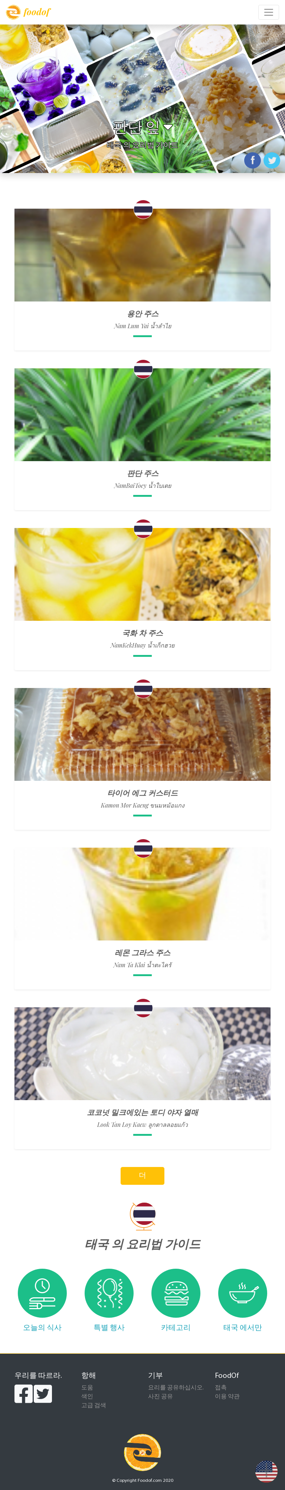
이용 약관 (227, 1397)
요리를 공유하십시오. (176, 1388)
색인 (87, 1397)
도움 (87, 1388)
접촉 (221, 1388)
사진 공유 (160, 1397)
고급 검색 (93, 1406)
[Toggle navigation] (268, 12)
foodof (27, 12)
